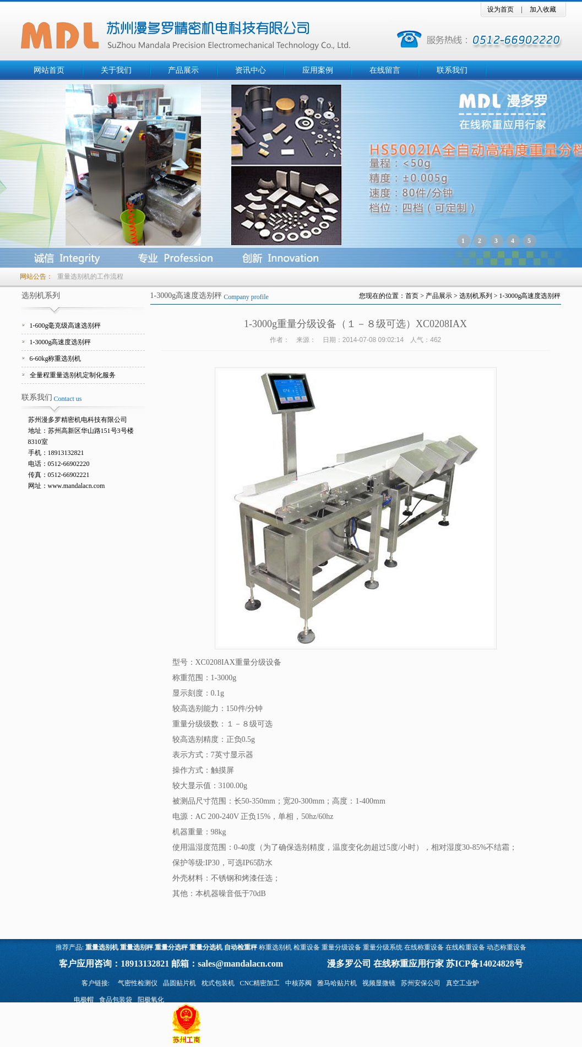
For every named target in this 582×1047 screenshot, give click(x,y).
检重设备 (306, 947)
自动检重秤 (240, 947)
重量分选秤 (171, 947)
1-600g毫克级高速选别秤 (65, 325)
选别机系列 (475, 296)
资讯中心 (250, 70)
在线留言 (384, 70)
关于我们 (116, 70)
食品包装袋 (115, 999)
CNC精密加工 (260, 983)
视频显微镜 (378, 983)
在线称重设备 (424, 947)
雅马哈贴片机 (337, 983)
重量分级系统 (382, 947)
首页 (411, 296)
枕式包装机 (218, 983)
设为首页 (500, 9)
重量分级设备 (341, 947)
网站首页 (49, 70)
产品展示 (183, 70)
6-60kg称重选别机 (55, 358)
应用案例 (317, 70)
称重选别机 (275, 947)
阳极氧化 (151, 999)
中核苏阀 (298, 983)
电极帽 (84, 999)
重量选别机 (101, 947)
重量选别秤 (136, 947)
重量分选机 (205, 947)
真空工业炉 (462, 983)
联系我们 (452, 70)
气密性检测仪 (137, 983)
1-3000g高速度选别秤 (60, 342)
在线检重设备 (465, 947)
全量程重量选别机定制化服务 (73, 375)
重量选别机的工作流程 (90, 276)
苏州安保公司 (420, 983)
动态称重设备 (506, 947)
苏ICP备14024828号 (484, 963)
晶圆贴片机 (179, 983)
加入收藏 (543, 9)
